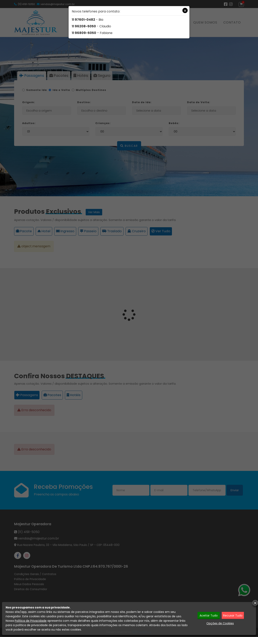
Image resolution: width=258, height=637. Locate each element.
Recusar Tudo (233, 615)
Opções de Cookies (220, 623)
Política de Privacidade (31, 621)
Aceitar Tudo (209, 615)
